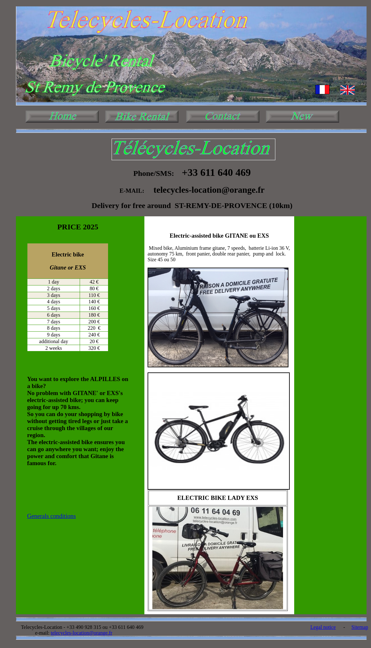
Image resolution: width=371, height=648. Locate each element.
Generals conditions (51, 516)
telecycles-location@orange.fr (81, 633)
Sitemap (360, 627)
